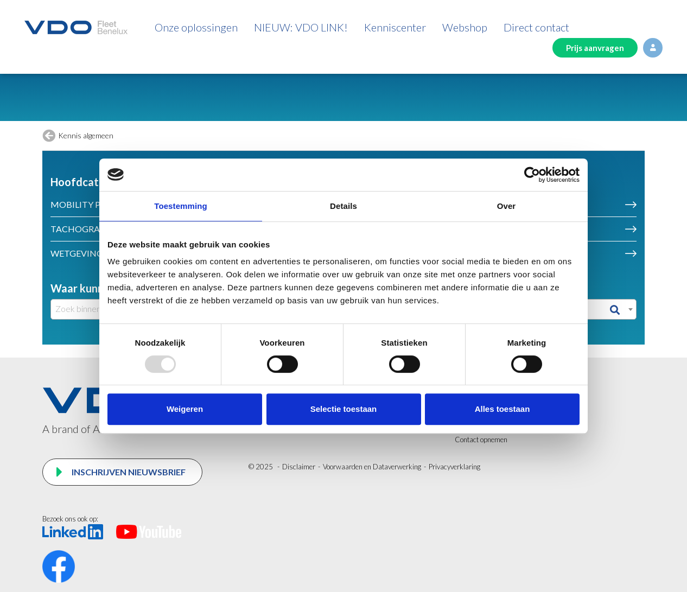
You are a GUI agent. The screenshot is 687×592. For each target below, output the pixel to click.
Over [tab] (506, 206)
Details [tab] (343, 206)
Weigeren (185, 408)
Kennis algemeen (85, 135)
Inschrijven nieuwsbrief (128, 472)
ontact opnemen (483, 439)
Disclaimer (298, 466)
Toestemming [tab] (180, 206)
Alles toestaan (502, 408)
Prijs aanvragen (595, 48)
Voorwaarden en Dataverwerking (372, 466)
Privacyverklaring (454, 466)
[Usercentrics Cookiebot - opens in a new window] (532, 175)
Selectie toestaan (343, 408)
